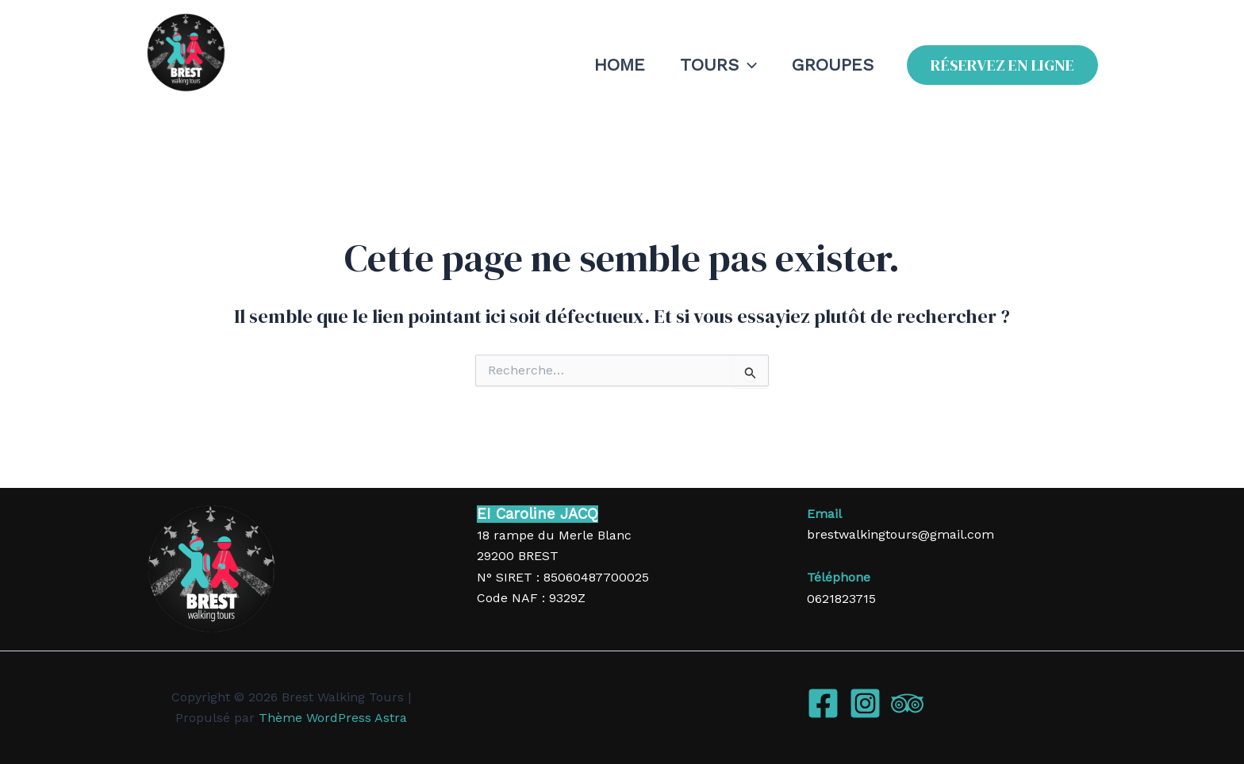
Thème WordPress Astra (333, 717)
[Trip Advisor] (907, 703)
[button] (1002, 65)
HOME (619, 65)
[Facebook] (823, 703)
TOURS (718, 65)
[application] (748, 65)
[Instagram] (865, 703)
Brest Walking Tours (242, 104)
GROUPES (832, 65)
